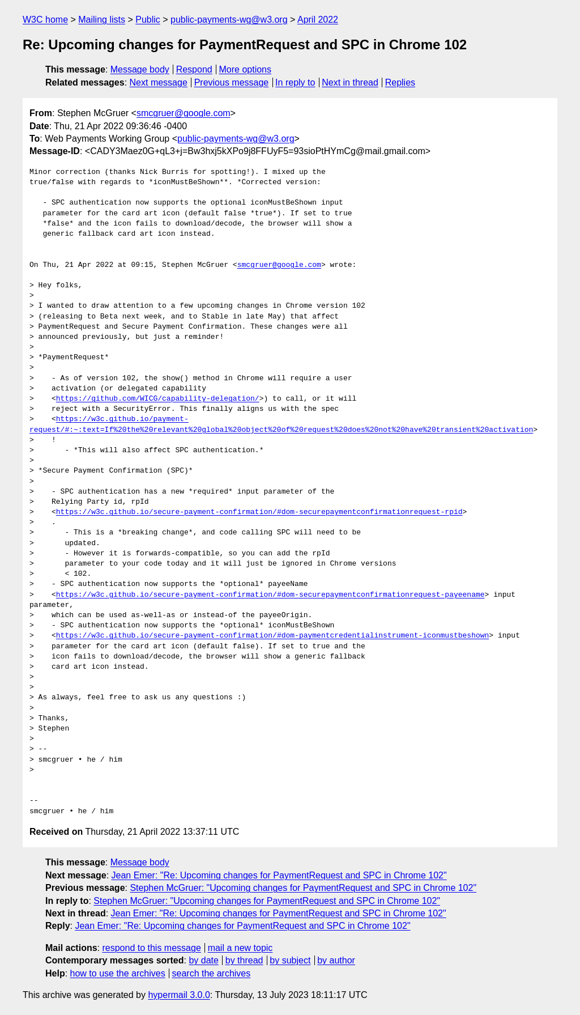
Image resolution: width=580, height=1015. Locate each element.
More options (245, 69)
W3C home (45, 19)
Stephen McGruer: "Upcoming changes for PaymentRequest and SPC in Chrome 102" (303, 888)
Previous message (231, 82)
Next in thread (350, 82)
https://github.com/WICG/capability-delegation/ (157, 399)
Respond (194, 69)
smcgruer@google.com (184, 113)
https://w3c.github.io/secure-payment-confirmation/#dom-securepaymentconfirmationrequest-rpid (259, 512)
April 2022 (317, 19)
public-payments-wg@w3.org (229, 19)
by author (336, 960)
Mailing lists (101, 19)
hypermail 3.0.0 (179, 995)
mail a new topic (240, 948)
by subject (290, 960)
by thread (244, 960)
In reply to (295, 82)
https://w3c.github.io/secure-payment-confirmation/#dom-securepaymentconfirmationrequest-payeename (270, 595)
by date (203, 960)
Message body (139, 69)
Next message (158, 82)
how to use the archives (117, 973)
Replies (400, 82)
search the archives (211, 973)
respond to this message (151, 948)
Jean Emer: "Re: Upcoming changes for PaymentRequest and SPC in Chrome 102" (279, 875)
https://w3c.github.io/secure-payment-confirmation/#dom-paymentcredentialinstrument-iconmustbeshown (272, 636)
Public (147, 19)
